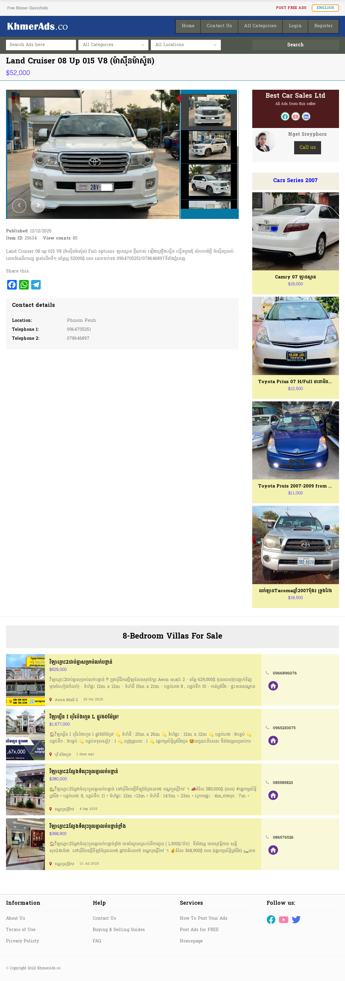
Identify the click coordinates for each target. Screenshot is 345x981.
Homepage (191, 941)
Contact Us (104, 919)
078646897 (78, 339)
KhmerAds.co (48, 968)
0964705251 (79, 330)
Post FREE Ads (291, 8)
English (325, 8)
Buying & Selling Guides (119, 930)
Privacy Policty (22, 941)
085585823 (283, 783)
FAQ (97, 941)
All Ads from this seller (295, 104)
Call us (308, 147)
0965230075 (284, 728)
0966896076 (285, 673)
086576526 (283, 837)
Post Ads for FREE (199, 930)
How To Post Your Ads (203, 919)
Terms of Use (21, 930)
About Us (15, 919)
